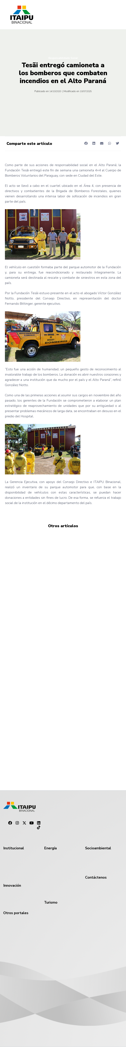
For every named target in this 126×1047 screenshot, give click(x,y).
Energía (50, 848)
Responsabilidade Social (63, 58)
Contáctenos (96, 877)
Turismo (50, 902)
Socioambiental (98, 848)
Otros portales (15, 913)
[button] (86, 143)
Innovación (12, 885)
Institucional (13, 848)
